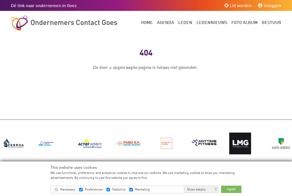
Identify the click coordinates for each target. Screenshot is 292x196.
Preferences (94, 189)
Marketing (142, 189)
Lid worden (238, 5)
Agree (231, 189)
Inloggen (269, 5)
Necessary (67, 189)
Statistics (119, 189)
